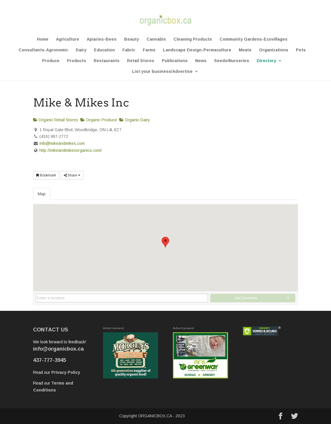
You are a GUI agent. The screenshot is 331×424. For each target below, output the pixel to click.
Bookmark (46, 175)
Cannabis (156, 39)
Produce (50, 61)
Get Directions (245, 298)
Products (76, 61)
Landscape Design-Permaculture (197, 50)
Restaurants (107, 61)
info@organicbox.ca (58, 349)
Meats (245, 50)
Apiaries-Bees (102, 39)
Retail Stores (140, 61)
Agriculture (67, 39)
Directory (266, 61)
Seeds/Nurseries (231, 61)
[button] (165, 242)
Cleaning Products (192, 39)
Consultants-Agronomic (43, 50)
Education (104, 50)
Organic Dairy (134, 120)
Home (42, 39)
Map (42, 194)
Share (72, 175)
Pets (301, 50)
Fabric (128, 50)
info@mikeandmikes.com (62, 143)
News (201, 61)
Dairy (81, 50)
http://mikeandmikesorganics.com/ (70, 150)
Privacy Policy (65, 372)
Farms (149, 50)
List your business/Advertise (162, 71)
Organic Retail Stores (55, 120)
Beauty (131, 39)
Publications (175, 61)
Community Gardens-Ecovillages (253, 39)
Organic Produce (98, 120)
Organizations (273, 50)
